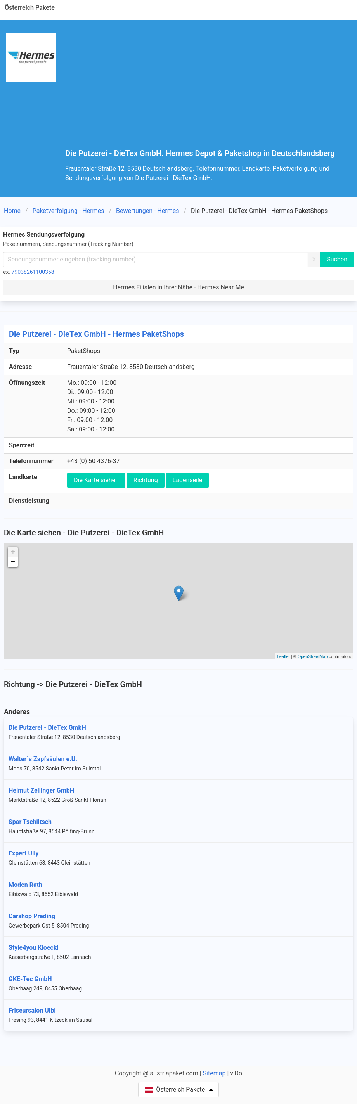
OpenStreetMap (313, 656)
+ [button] (13, 552)
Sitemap (214, 1073)
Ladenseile (188, 480)
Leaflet (283, 656)
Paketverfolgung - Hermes (68, 211)
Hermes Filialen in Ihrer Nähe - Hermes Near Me (178, 287)
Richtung (145, 480)
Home (12, 211)
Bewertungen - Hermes (147, 211)
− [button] (13, 562)
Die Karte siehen (96, 480)
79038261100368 (33, 272)
